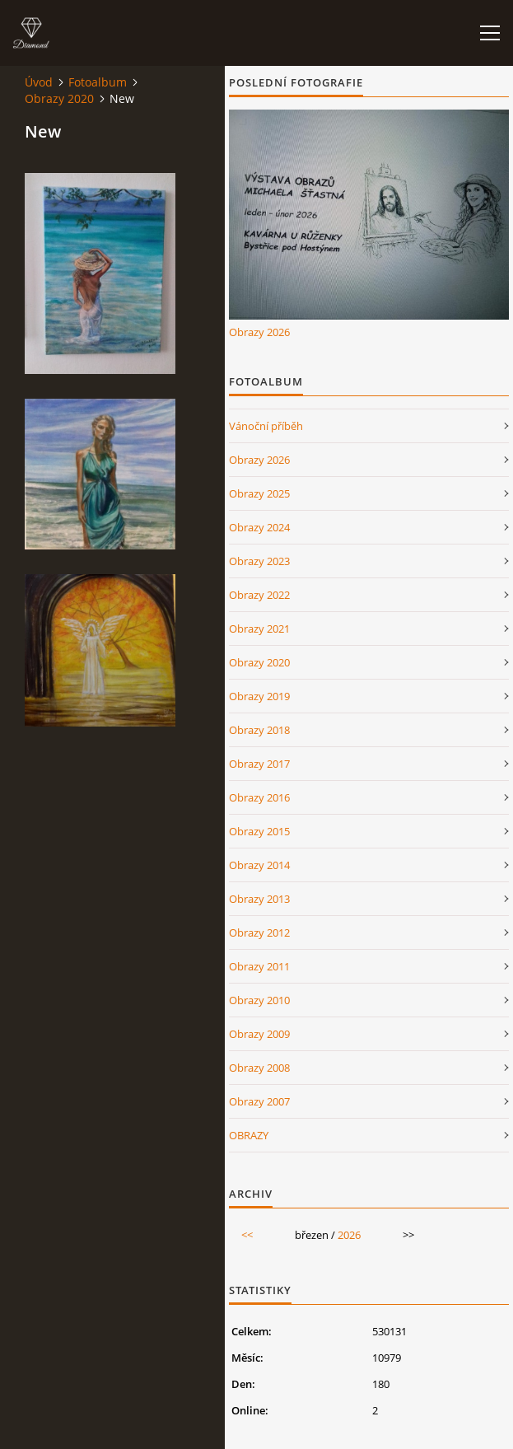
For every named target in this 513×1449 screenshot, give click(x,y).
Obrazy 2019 (259, 696)
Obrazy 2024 (259, 527)
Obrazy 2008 (259, 1067)
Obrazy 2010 (259, 1000)
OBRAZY (248, 1135)
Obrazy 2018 (259, 729)
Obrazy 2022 (259, 594)
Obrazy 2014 (259, 865)
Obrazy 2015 (259, 831)
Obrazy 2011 (259, 966)
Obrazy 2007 (259, 1101)
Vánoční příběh (266, 425)
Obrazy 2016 (259, 797)
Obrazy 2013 (259, 898)
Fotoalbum (97, 82)
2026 (349, 1234)
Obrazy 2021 (259, 628)
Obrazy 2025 (259, 493)
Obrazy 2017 (259, 763)
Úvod (39, 82)
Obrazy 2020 (59, 98)
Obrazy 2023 (259, 561)
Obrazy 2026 (259, 332)
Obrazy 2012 (259, 932)
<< (247, 1234)
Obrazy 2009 (259, 1033)
